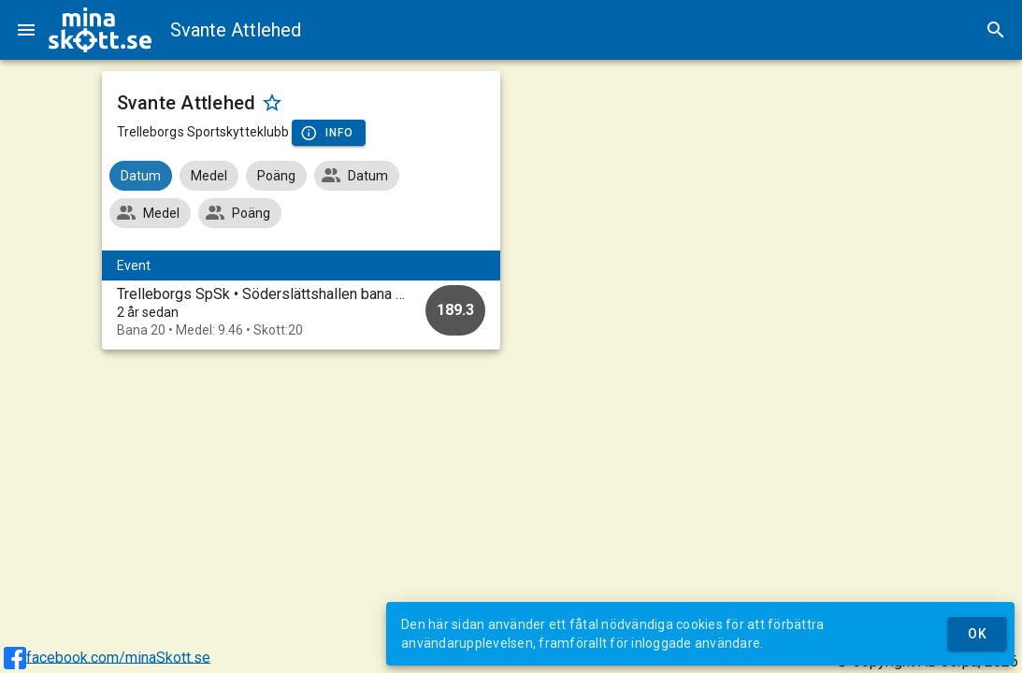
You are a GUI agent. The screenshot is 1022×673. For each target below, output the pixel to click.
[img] (100, 29)
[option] (301, 311)
